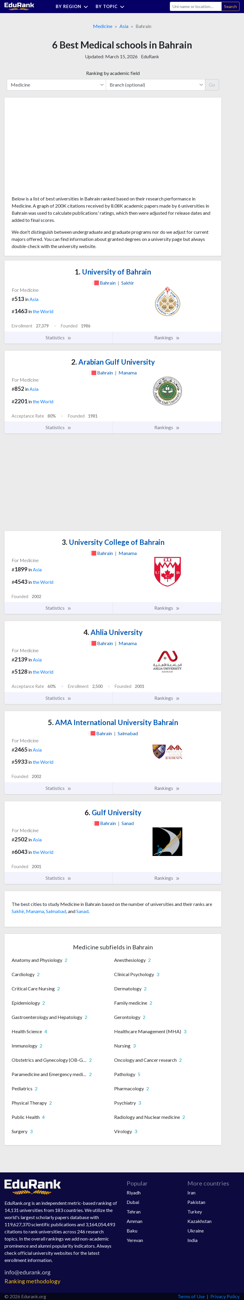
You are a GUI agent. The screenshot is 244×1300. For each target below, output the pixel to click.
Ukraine (195, 1230)
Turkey (194, 1211)
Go (212, 84)
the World (43, 311)
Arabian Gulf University (113, 361)
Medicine (102, 26)
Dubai (133, 1202)
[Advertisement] (56, 148)
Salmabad (56, 911)
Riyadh (134, 1192)
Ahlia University (113, 632)
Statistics (59, 338)
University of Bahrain (113, 271)
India (192, 1240)
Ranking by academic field (113, 73)
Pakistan (196, 1202)
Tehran (134, 1211)
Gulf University (113, 812)
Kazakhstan (199, 1221)
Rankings (167, 338)
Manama (35, 911)
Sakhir (18, 911)
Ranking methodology (32, 1281)
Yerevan (135, 1240)
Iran (191, 1192)
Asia (123, 26)
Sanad (82, 911)
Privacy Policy (225, 1296)
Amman (134, 1221)
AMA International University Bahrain (113, 722)
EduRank (150, 56)
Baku (132, 1230)
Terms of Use (191, 1296)
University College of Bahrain (113, 542)
